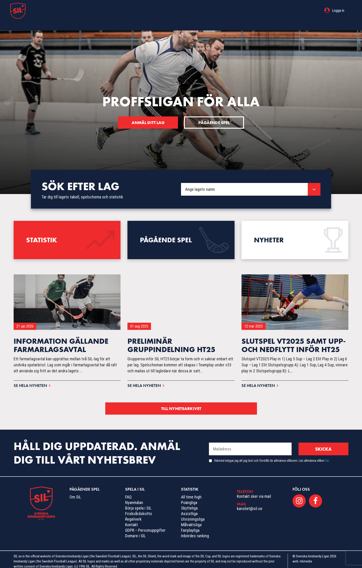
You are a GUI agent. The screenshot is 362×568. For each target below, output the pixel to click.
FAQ (128, 492)
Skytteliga (189, 503)
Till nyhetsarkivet (181, 404)
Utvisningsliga (193, 515)
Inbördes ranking (195, 531)
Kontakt (131, 520)
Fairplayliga (190, 526)
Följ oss (301, 485)
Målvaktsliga (191, 520)
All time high (191, 492)
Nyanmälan (134, 498)
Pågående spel (153, 10)
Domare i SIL (135, 531)
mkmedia (306, 557)
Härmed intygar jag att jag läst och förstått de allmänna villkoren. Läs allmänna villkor (271, 456)
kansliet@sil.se (249, 504)
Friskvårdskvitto (138, 509)
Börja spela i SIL (138, 503)
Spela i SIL (187, 10)
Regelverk (133, 515)
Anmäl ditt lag (147, 113)
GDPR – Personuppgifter (145, 526)
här (327, 456)
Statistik (214, 10)
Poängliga (189, 498)
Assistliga (189, 509)
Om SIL (75, 492)
